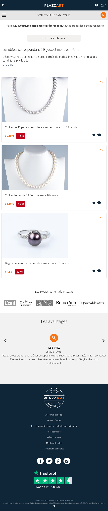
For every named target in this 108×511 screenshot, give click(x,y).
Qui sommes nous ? (54, 414)
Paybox (88, 503)
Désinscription (54, 437)
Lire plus (7, 64)
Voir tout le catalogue (54, 15)
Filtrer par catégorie (54, 38)
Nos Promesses (54, 431)
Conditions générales (54, 448)
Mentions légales (54, 442)
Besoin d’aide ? (54, 420)
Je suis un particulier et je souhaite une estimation (54, 426)
